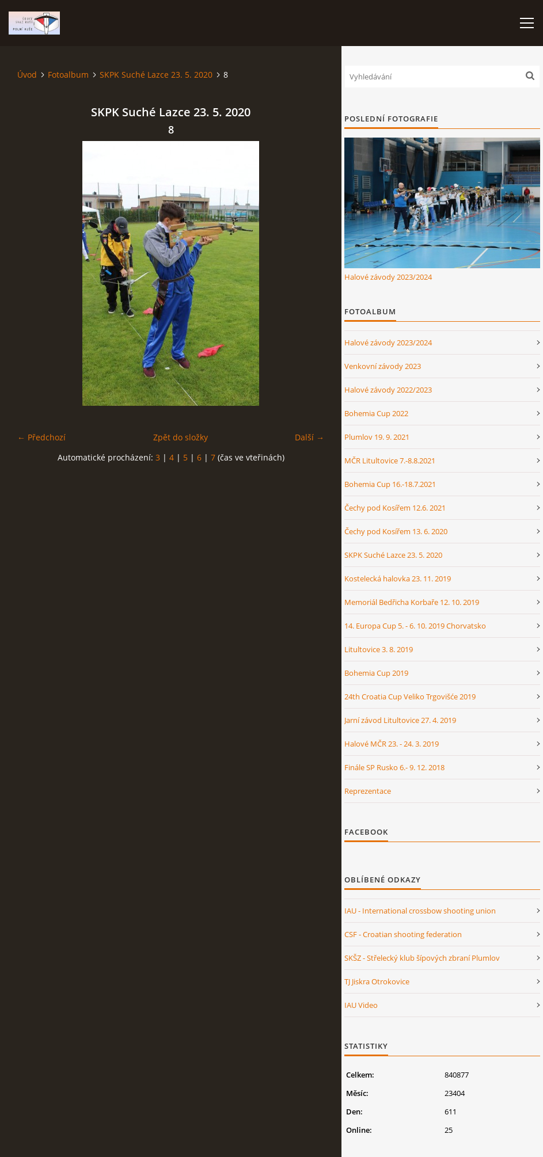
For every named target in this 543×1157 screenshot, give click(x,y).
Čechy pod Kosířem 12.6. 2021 (395, 508)
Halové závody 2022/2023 (388, 390)
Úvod (27, 74)
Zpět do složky (180, 437)
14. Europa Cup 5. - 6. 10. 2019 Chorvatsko (415, 626)
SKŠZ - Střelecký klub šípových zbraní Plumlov (422, 958)
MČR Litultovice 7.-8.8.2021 (389, 460)
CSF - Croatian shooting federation (403, 934)
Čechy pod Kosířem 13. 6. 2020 (395, 531)
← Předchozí (41, 437)
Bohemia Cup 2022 (376, 413)
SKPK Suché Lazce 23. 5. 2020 (156, 74)
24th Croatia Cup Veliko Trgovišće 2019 (410, 696)
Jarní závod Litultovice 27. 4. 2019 (400, 720)
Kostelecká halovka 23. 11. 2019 (397, 578)
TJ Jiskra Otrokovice (376, 981)
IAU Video (361, 1005)
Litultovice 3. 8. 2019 (378, 649)
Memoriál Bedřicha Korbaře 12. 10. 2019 (411, 602)
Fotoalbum (68, 74)
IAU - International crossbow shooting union (420, 910)
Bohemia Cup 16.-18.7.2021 (390, 484)
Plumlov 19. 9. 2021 (376, 437)
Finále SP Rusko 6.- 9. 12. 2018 (394, 767)
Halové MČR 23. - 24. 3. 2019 (391, 744)
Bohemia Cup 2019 (376, 673)
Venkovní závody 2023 (382, 366)
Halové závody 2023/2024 (388, 277)
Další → (309, 437)
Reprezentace (367, 791)
